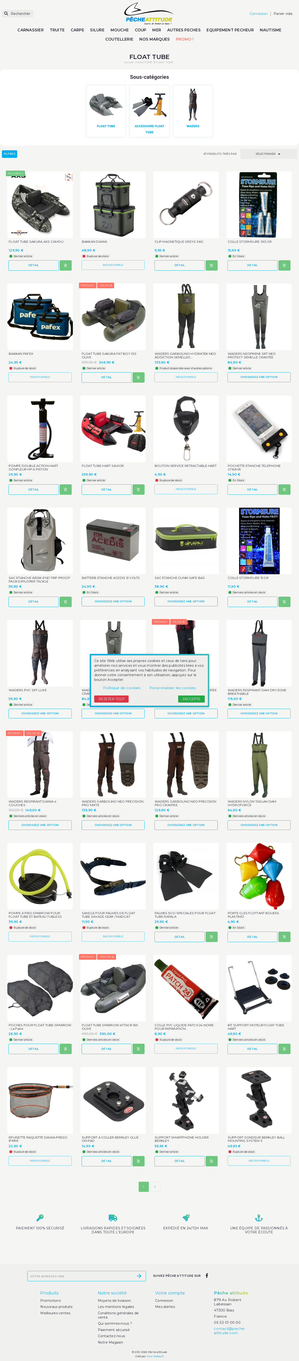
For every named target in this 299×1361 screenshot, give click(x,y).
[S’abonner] (139, 1276)
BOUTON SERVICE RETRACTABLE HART (185, 466)
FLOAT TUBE (106, 126)
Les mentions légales (116, 1307)
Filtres (9, 154)
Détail (34, 265)
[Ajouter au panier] (66, 265)
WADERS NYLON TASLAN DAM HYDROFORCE (252, 803)
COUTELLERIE (119, 39)
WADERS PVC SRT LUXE (28, 690)
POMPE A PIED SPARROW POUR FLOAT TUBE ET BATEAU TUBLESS (35, 915)
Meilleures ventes (55, 1313)
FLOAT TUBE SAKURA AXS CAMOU (36, 241)
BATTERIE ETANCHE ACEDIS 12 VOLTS (111, 578)
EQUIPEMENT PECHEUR (230, 30)
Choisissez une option (259, 377)
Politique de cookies (121, 688)
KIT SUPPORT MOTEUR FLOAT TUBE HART (256, 1027)
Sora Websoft (155, 1356)
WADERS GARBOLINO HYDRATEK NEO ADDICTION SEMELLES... (185, 355)
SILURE (97, 30)
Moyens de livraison (114, 1300)
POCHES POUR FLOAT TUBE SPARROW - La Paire (40, 1027)
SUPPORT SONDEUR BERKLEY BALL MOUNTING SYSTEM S (256, 1139)
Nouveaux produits (56, 1307)
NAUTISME (271, 30)
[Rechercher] (17, 14)
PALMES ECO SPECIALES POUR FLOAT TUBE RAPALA (185, 915)
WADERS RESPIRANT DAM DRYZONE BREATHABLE (257, 691)
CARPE (77, 30)
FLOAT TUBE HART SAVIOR (103, 466)
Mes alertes (165, 1307)
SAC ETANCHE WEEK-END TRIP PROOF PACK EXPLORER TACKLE (39, 579)
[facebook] (206, 1276)
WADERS (193, 126)
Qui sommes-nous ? (115, 1324)
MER (156, 30)
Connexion (164, 1300)
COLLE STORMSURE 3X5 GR (250, 241)
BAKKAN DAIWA (94, 241)
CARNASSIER (30, 30)
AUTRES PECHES (184, 30)
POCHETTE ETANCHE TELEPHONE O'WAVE (254, 467)
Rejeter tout (112, 699)
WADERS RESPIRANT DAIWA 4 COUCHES (32, 803)
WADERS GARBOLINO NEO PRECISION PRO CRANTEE (185, 803)
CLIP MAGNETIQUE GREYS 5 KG (179, 241)
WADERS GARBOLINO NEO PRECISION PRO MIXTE (113, 803)
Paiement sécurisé (114, 1330)
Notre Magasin (110, 1342)
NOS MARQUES (154, 39)
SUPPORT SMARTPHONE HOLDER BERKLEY (182, 1139)
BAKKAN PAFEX (21, 354)
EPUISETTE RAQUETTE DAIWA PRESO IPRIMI (38, 1139)
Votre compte (170, 1293)
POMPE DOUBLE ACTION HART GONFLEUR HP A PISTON (33, 467)
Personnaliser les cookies (173, 688)
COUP (140, 30)
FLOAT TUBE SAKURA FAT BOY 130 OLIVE (109, 355)
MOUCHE (120, 30)
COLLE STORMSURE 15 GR (248, 578)
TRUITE (57, 30)
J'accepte (191, 699)
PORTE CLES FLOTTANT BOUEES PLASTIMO (253, 915)
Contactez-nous (111, 1336)
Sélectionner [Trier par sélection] (269, 154)
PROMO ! (185, 39)
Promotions (50, 1300)
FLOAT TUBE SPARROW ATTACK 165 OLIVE (110, 1027)
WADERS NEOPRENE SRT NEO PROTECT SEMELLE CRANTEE (252, 355)
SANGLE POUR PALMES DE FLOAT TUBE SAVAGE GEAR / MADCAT (108, 915)
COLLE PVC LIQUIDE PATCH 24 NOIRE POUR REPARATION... (184, 1027)
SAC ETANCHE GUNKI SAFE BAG (180, 578)
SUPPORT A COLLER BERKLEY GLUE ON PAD (110, 1139)
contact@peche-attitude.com (230, 1330)
